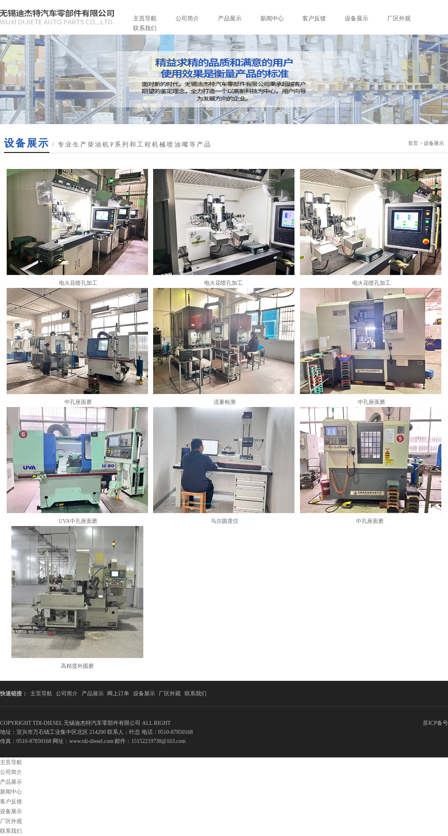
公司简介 (187, 18)
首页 (413, 143)
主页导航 (145, 18)
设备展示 (356, 18)
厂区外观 (399, 18)
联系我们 (145, 28)
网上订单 (118, 694)
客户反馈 (314, 18)
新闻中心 (272, 18)
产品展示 (229, 18)
